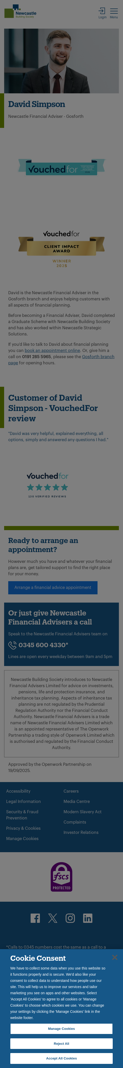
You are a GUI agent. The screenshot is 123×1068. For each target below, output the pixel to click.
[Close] (114, 957)
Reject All (61, 1044)
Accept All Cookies (61, 1058)
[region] (61, 1008)
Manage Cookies (61, 1029)
